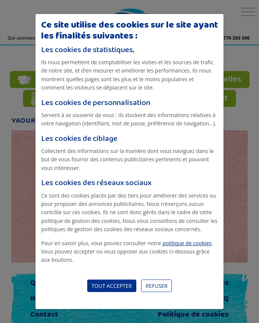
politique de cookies (186, 243)
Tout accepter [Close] (111, 285)
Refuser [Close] (157, 285)
